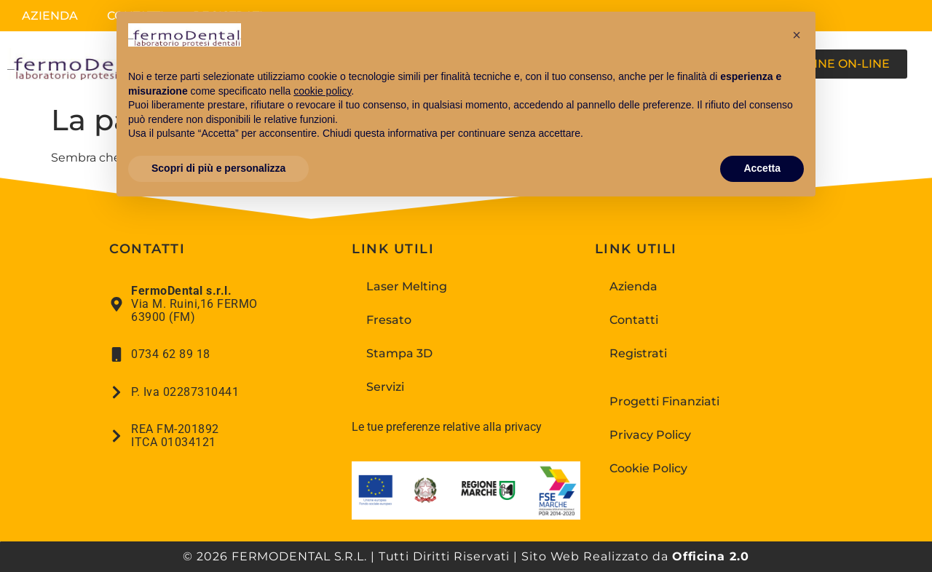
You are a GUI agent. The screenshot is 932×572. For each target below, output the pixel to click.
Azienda (50, 16)
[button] (796, 35)
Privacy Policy (650, 435)
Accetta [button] (762, 168)
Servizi (385, 387)
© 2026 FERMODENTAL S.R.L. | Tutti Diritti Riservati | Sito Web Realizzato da (466, 556)
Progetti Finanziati (664, 401)
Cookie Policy (648, 468)
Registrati (638, 353)
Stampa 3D (399, 353)
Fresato (388, 320)
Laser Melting (406, 286)
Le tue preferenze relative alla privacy (447, 427)
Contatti (633, 320)
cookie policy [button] (322, 91)
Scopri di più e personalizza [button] (218, 168)
